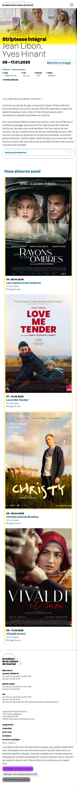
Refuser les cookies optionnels (20, 774)
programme (7, 725)
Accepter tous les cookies (18, 769)
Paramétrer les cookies (16, 779)
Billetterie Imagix (59, 62)
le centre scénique (11, 740)
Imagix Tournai (10, 76)
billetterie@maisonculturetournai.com (18, 719)
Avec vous (7, 732)
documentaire (19, 70)
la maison (6, 736)
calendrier (7, 728)
